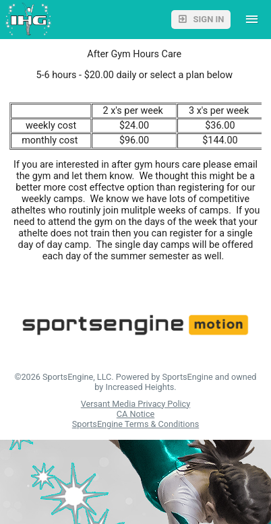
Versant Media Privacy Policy (135, 404)
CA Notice (135, 414)
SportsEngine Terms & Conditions (135, 424)
